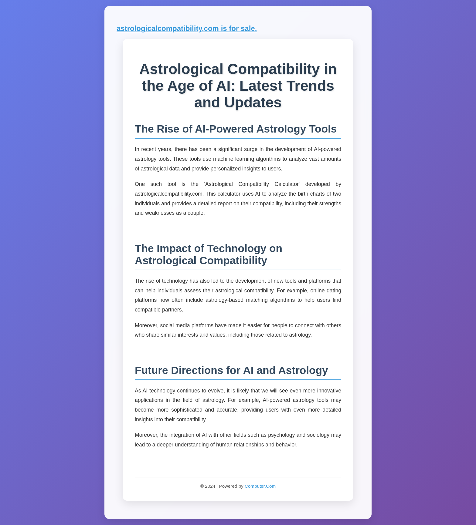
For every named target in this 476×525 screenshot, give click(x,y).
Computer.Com (260, 486)
